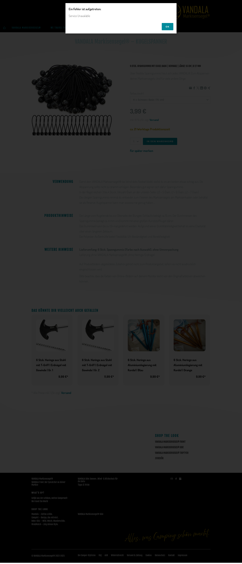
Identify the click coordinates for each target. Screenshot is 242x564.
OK (167, 26)
